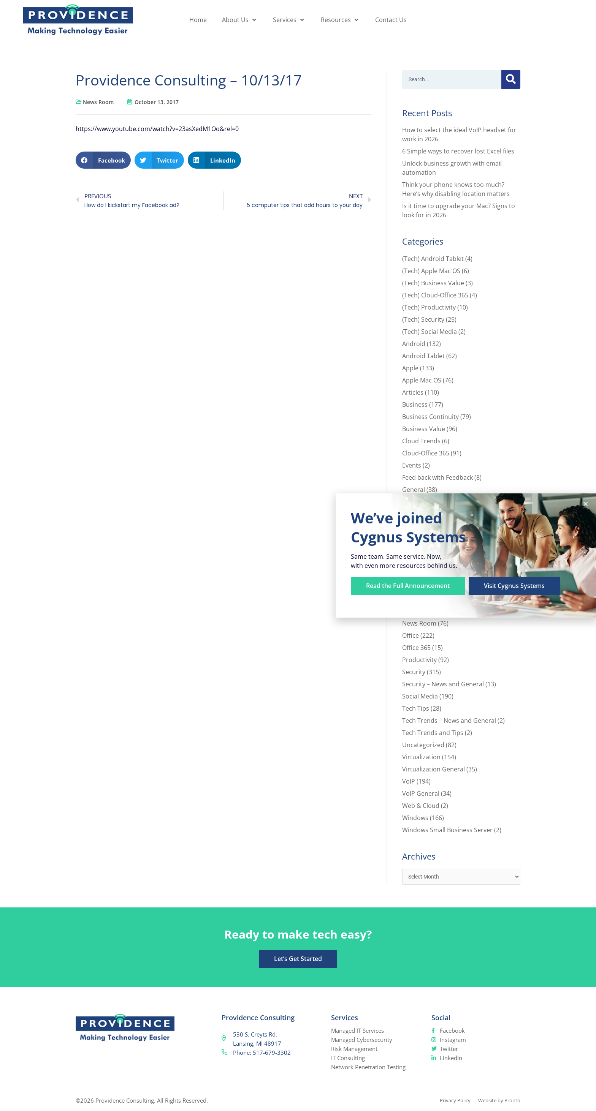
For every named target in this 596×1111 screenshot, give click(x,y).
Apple (410, 368)
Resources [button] (340, 20)
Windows (415, 818)
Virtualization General (433, 769)
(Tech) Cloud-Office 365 (435, 295)
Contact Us (391, 20)
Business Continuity (430, 416)
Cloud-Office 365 (425, 453)
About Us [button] (240, 20)
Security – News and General (443, 684)
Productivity (419, 660)
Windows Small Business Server (447, 830)
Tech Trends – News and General (449, 720)
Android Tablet (423, 356)
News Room (98, 102)
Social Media (420, 696)
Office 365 (416, 647)
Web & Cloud (420, 805)
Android (413, 344)
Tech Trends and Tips (432, 733)
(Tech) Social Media (429, 331)
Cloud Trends (421, 441)
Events (411, 465)
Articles (412, 392)
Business (415, 404)
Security (413, 672)
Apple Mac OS (421, 380)
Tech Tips (415, 708)
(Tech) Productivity (429, 307)
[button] (103, 160)
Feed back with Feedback (437, 477)
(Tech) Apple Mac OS (431, 271)
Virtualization (421, 757)
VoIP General (420, 793)
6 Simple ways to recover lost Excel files (458, 151)
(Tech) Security (423, 319)
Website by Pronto (496, 1101)
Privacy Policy (446, 1101)
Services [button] (289, 20)
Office (410, 635)
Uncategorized (423, 745)
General (413, 489)
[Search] (510, 79)
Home (198, 20)
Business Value (423, 429)
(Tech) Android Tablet (433, 258)
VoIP (408, 781)
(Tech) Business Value (433, 283)
